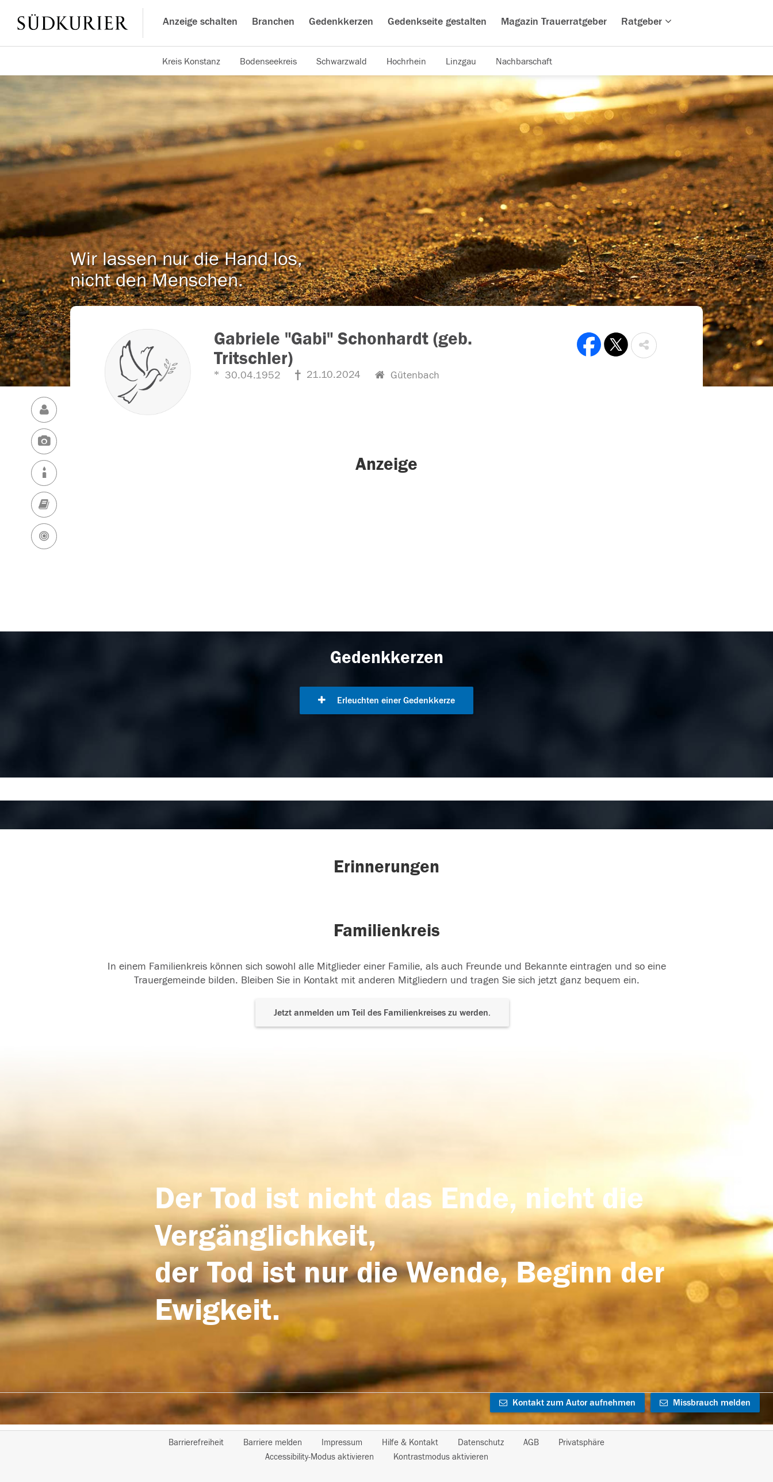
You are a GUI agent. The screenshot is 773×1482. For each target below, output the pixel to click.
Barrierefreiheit (196, 1442)
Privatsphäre (581, 1442)
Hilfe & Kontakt (410, 1442)
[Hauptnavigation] (386, 23)
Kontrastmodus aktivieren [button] (440, 1457)
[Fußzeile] (386, 1450)
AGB (531, 1442)
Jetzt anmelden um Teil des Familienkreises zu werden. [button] (382, 1013)
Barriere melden (272, 1442)
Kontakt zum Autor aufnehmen (567, 1402)
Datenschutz (481, 1442)
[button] (644, 345)
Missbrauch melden (705, 1402)
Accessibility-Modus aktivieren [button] (319, 1457)
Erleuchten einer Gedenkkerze (386, 700)
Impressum (342, 1442)
